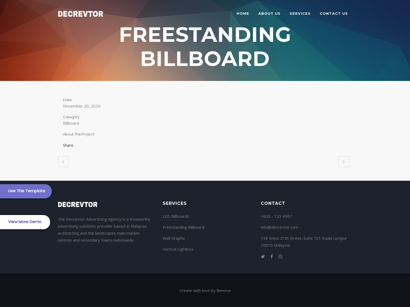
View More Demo (25, 221)
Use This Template (26, 191)
